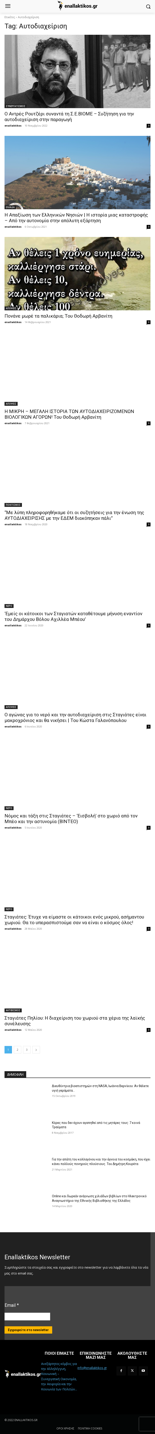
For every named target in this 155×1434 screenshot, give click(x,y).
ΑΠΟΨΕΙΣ (11, 308)
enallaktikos (13, 125)
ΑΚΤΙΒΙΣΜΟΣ (13, 1010)
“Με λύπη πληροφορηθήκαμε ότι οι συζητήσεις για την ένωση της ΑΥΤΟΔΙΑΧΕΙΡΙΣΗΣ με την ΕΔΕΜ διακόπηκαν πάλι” (74, 515)
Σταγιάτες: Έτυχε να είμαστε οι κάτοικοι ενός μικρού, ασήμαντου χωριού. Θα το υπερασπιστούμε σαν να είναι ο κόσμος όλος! (74, 919)
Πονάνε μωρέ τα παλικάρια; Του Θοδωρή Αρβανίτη (58, 316)
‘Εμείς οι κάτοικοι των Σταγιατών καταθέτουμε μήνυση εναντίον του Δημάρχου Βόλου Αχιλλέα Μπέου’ (73, 616)
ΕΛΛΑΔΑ (10, 207)
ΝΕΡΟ (9, 605)
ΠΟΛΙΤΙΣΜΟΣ (13, 504)
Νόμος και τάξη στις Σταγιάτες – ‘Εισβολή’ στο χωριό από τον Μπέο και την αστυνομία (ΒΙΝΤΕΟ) (71, 818)
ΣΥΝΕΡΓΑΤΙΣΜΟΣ (15, 106)
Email (12, 1305)
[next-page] (36, 1049)
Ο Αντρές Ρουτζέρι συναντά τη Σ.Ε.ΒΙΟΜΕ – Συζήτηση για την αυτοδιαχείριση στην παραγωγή (69, 116)
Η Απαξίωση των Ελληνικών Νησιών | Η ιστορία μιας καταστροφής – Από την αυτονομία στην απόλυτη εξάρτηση (76, 217)
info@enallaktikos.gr (92, 1368)
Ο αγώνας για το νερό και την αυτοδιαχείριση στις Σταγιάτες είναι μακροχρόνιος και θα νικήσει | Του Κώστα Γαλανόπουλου (75, 717)
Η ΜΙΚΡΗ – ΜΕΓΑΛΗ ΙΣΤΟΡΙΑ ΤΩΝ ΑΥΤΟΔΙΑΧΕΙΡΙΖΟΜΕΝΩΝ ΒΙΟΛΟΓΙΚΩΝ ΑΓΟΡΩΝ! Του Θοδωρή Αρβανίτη (69, 414)
